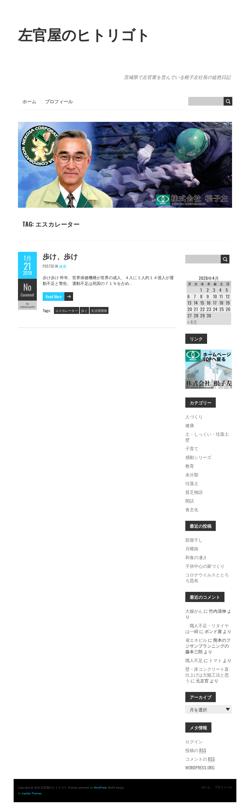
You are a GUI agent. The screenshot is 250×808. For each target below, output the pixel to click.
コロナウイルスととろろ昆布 (207, 577)
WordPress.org (200, 767)
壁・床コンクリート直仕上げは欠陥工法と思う (207, 675)
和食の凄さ (196, 557)
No (27, 287)
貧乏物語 (194, 492)
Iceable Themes (31, 793)
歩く (84, 310)
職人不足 (194, 660)
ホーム (29, 101)
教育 (189, 465)
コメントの (200, 758)
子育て (191, 448)
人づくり (194, 416)
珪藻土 (191, 483)
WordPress (100, 787)
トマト (215, 660)
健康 (62, 266)
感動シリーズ (198, 457)
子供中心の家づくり (204, 566)
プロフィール (59, 101)
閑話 (189, 500)
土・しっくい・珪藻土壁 (207, 437)
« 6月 (192, 322)
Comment (27, 295)
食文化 (191, 509)
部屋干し (194, 539)
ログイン (194, 741)
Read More (53, 296)
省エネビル (196, 640)
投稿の (195, 750)
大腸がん (194, 611)
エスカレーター (66, 310)
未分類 (191, 474)
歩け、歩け (60, 256)
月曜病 (191, 548)
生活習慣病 (99, 310)
